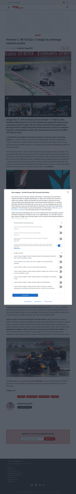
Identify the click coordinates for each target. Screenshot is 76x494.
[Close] (68, 192)
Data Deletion (28, 301)
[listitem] (38, 223)
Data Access (37, 301)
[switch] (60, 227)
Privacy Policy (48, 301)
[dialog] (38, 247)
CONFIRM (25, 295)
